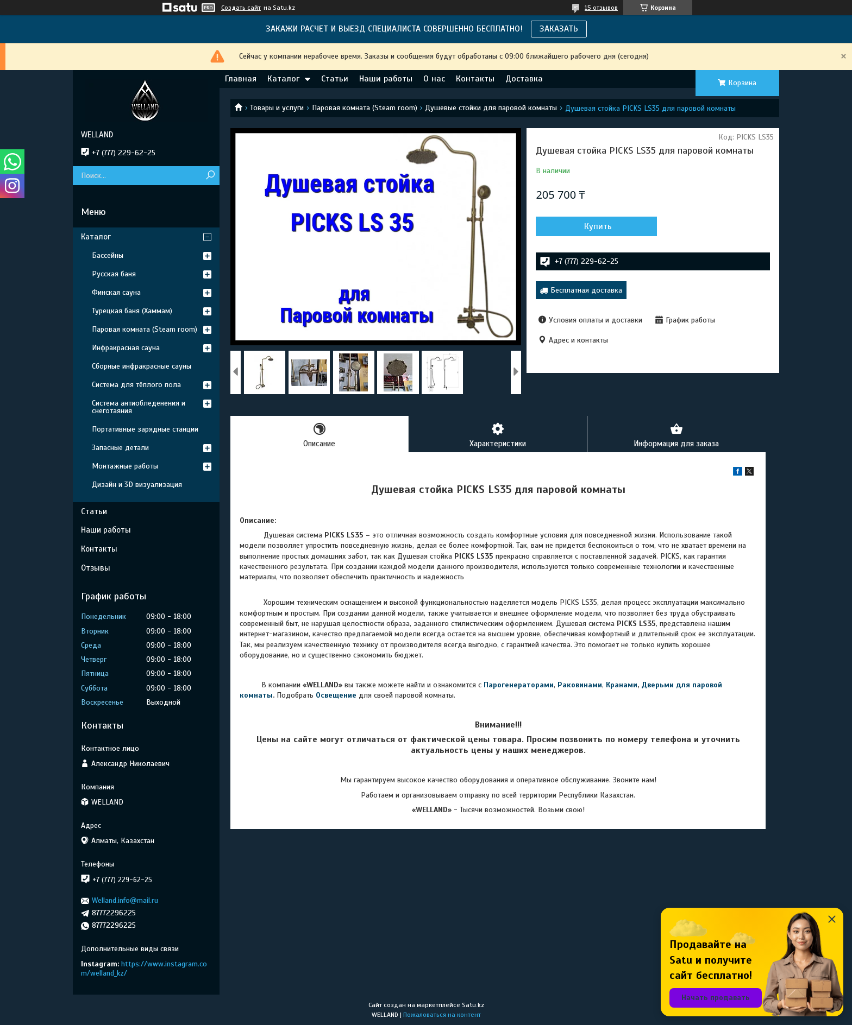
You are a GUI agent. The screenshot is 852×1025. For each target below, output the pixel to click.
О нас (434, 78)
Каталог (283, 78)
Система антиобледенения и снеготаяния (138, 406)
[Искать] (210, 175)
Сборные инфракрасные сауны (141, 366)
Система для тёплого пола (136, 384)
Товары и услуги (277, 107)
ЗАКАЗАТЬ (559, 28)
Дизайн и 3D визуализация (137, 484)
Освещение (336, 695)
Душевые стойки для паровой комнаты (491, 107)
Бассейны (107, 255)
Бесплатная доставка (586, 290)
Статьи (334, 78)
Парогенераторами (519, 684)
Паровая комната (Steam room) (364, 107)
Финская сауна (116, 292)
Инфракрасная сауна (126, 347)
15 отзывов (601, 7)
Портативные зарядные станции (145, 429)
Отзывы (95, 568)
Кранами (621, 684)
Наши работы (385, 78)
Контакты (475, 78)
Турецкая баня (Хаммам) (132, 310)
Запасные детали (120, 447)
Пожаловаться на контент (442, 1014)
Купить (594, 226)
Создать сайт (241, 7)
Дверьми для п (669, 684)
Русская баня (114, 274)
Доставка (524, 78)
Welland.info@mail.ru (125, 900)
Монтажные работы (125, 466)
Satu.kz (473, 1005)
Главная (240, 78)
